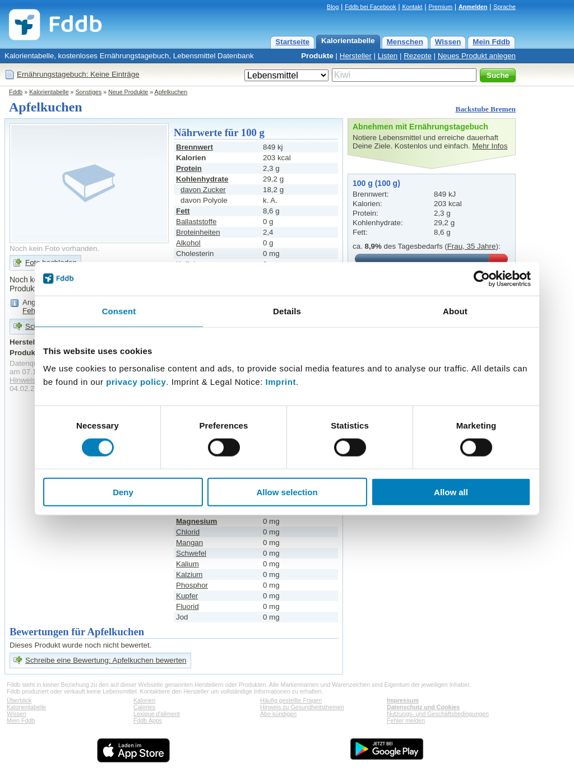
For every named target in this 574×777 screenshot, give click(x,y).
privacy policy (136, 382)
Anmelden (473, 6)
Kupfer (187, 596)
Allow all (451, 492)
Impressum (403, 700)
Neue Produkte (128, 92)
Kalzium (189, 574)
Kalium (187, 564)
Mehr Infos (489, 146)
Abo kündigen (278, 713)
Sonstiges (89, 92)
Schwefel (191, 553)
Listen (388, 56)
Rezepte (418, 56)
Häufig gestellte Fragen (291, 700)
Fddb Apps (147, 720)
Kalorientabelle (348, 40)
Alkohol (188, 243)
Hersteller (356, 56)
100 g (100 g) (376, 183)
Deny (123, 492)
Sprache (504, 6)
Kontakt (412, 6)
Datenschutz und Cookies (423, 707)
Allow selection (286, 492)
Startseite (292, 42)
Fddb (15, 92)
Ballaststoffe (196, 221)
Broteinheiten (198, 232)
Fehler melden (406, 720)
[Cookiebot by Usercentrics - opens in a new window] (482, 278)
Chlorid (188, 532)
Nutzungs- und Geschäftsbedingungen (438, 713)
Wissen (448, 42)
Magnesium (196, 521)
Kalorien (144, 700)
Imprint (281, 382)
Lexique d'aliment (156, 713)
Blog (333, 6)
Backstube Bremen (486, 109)
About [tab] (455, 310)
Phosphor (192, 585)
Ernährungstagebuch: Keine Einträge (78, 74)
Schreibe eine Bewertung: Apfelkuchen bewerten (106, 660)
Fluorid (187, 606)
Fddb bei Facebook (370, 6)
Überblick (19, 700)
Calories (144, 707)
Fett (182, 211)
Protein (189, 168)
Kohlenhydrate (202, 179)
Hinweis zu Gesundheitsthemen (302, 707)
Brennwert (194, 147)
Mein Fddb (491, 42)
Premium (440, 6)
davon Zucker (203, 189)
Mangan (189, 542)
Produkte (317, 56)
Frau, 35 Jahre (471, 246)
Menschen (405, 42)
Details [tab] (287, 310)
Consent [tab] (119, 310)
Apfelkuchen (171, 92)
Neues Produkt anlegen (477, 56)
